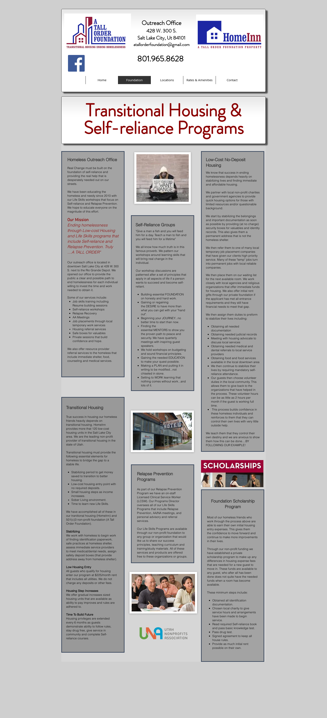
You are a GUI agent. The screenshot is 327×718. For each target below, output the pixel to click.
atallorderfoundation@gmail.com (161, 44)
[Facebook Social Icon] (76, 63)
